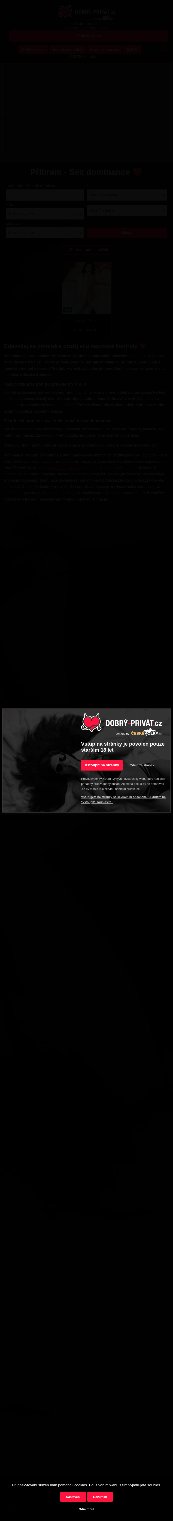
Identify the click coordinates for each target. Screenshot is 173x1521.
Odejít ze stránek (142, 765)
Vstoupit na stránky (102, 765)
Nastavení (73, 1497)
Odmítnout (86, 1509)
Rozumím (100, 1497)
